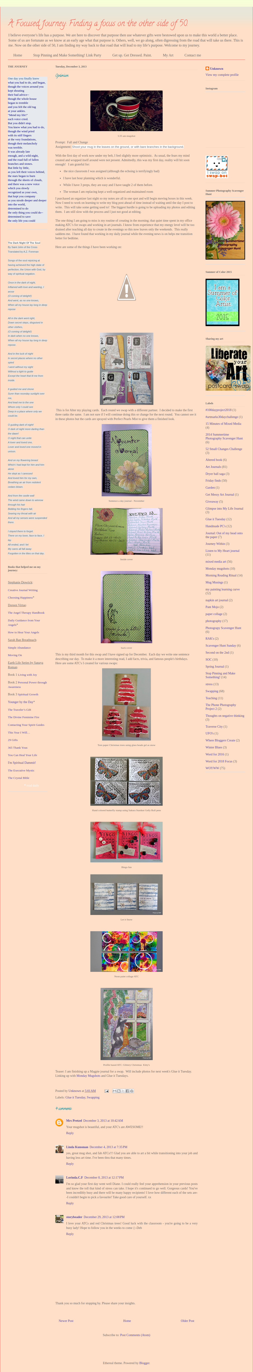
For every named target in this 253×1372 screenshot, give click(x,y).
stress (209, 684)
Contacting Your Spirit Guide (25, 725)
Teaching (211, 698)
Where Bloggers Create (220, 740)
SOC (209, 659)
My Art (168, 55)
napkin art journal (217, 600)
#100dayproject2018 (219, 410)
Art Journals (213, 467)
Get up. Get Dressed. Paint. (132, 55)
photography (214, 621)
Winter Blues (214, 747)
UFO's (210, 733)
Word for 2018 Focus (219, 761)
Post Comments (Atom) (135, 1335)
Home (17, 55)
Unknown (216, 68)
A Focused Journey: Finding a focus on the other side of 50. (98, 24)
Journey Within (215, 544)
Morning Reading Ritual (221, 575)
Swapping (93, 1097)
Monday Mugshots (88, 1075)
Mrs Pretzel (74, 1120)
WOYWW (212, 768)
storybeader (74, 1217)
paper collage (214, 614)
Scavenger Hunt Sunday (221, 645)
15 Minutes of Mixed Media (223, 423)
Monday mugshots (217, 568)
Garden (210, 487)
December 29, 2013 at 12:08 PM (104, 1217)
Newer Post (66, 1321)
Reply (70, 1133)
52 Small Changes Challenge (224, 449)
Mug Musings (214, 582)
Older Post (187, 1321)
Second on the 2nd (217, 652)
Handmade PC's (216, 526)
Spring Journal (215, 666)
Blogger (144, 1363)
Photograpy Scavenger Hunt (223, 628)
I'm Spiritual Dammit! (22, 762)
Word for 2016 (215, 754)
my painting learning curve (223, 589)
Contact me (193, 55)
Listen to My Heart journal (222, 551)
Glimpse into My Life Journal (224, 508)
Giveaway (212, 501)
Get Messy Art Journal (220, 494)
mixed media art (216, 561)
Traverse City (214, 726)
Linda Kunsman (77, 1147)
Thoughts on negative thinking (225, 715)
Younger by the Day (20, 702)
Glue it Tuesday (75, 1097)
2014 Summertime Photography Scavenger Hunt (224, 436)
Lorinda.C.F (74, 1177)
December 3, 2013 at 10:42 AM (103, 1120)
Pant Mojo (212, 607)
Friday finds (213, 480)
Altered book (214, 460)
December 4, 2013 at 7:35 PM (108, 1147)
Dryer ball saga (215, 474)
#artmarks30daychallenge (222, 417)
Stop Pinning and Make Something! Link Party (67, 55)
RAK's (210, 638)
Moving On (15, 655)
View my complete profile (222, 75)
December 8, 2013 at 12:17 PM (104, 1177)
